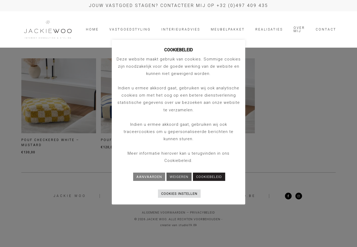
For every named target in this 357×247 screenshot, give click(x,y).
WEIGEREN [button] (179, 177)
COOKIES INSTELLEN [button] (179, 194)
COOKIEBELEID (209, 177)
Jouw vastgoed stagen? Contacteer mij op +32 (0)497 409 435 (178, 5)
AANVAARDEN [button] (149, 177)
